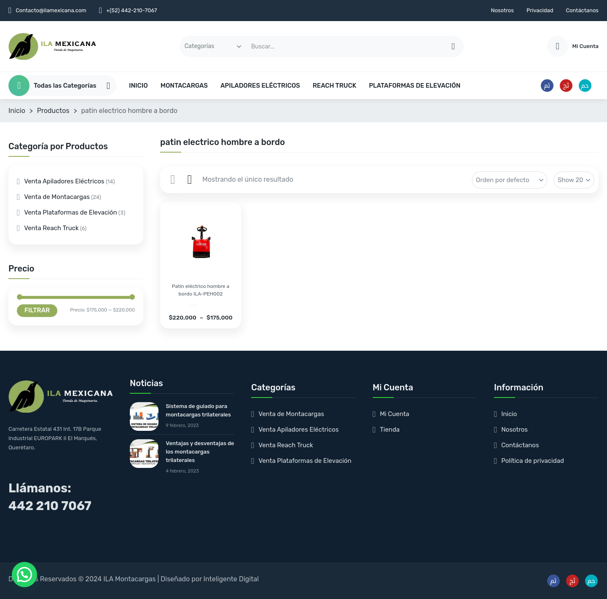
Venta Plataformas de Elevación (70, 212)
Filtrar (37, 310)
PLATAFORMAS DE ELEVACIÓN (414, 85)
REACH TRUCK (335, 85)
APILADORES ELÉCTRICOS (260, 85)
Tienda (390, 429)
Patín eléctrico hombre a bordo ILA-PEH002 (200, 290)
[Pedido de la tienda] (510, 180)
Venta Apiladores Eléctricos (64, 181)
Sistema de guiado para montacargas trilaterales (198, 410)
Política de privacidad (532, 461)
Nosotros (502, 10)
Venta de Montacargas (57, 197)
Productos (53, 111)
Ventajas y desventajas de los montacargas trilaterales (200, 451)
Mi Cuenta (394, 414)
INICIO (138, 85)
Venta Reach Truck (51, 228)
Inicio (16, 111)
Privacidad (539, 10)
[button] (24, 574)
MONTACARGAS (184, 85)
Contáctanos (582, 10)
